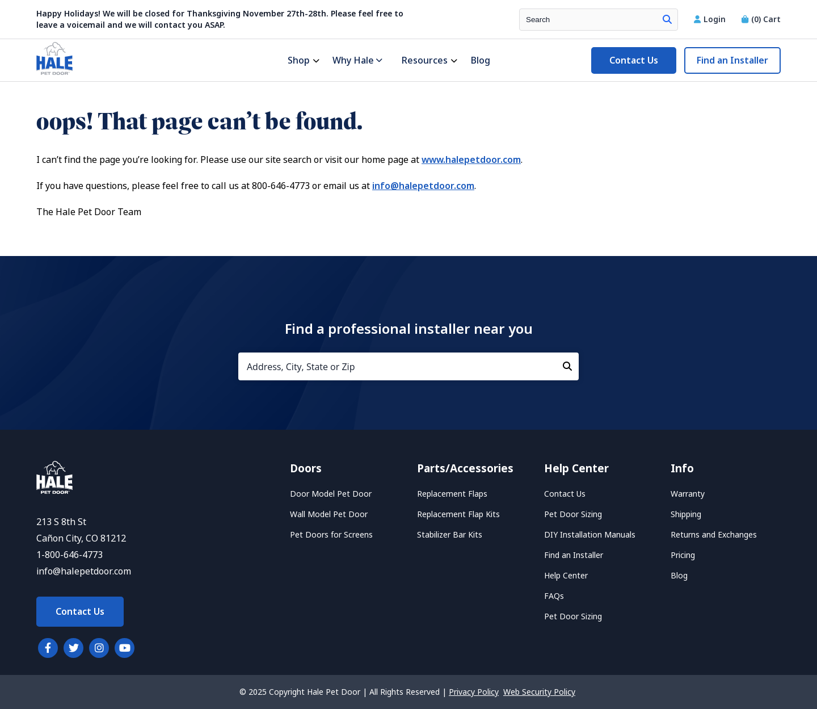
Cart (761, 19)
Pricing (683, 555)
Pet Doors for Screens (331, 534)
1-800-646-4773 (69, 554)
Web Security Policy (539, 692)
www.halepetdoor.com (471, 159)
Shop (299, 60)
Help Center (566, 575)
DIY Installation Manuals (589, 534)
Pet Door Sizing (573, 514)
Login (711, 19)
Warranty (688, 494)
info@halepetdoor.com (423, 185)
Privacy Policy (474, 692)
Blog (480, 60)
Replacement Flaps (452, 494)
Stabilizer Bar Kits (449, 534)
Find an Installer (732, 60)
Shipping (686, 514)
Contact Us (633, 60)
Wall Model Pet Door (329, 514)
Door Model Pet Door (331, 494)
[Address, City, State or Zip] (408, 366)
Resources (424, 60)
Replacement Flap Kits (458, 514)
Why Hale (357, 60)
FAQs (554, 596)
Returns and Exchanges (714, 534)
